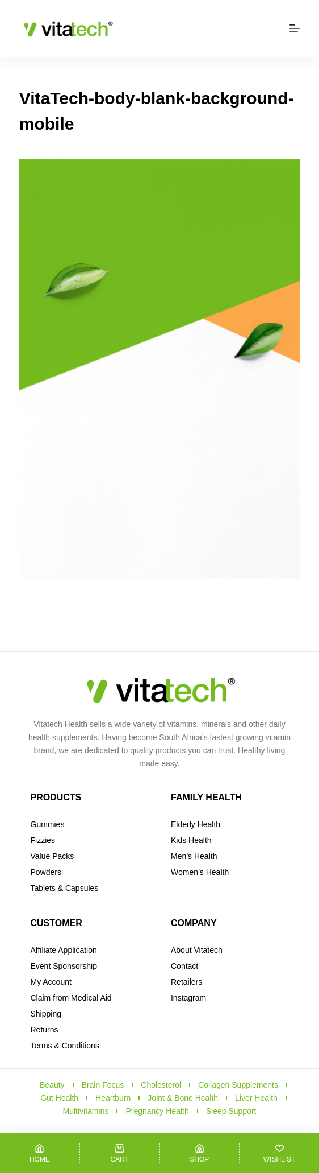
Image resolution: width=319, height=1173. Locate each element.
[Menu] (294, 28)
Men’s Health (194, 856)
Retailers (186, 981)
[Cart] (120, 1153)
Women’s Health (200, 872)
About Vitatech (197, 950)
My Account (51, 981)
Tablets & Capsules (65, 888)
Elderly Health (195, 824)
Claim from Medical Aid (71, 997)
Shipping (46, 1013)
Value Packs (52, 856)
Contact (184, 965)
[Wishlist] (279, 1153)
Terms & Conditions (65, 1045)
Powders (46, 872)
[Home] (39, 1153)
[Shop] (200, 1153)
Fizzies (43, 840)
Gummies (48, 824)
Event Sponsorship (64, 965)
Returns (44, 1029)
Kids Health (191, 840)
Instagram (188, 997)
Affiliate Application (64, 950)
